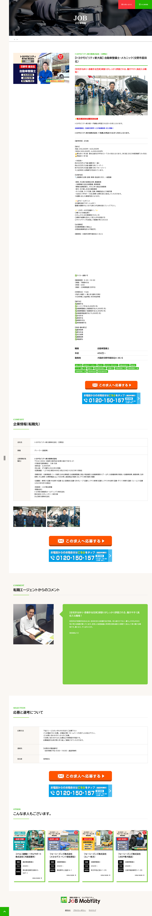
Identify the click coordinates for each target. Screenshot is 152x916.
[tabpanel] (41, 68)
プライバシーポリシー (79, 909)
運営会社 (68, 909)
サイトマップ (92, 909)
